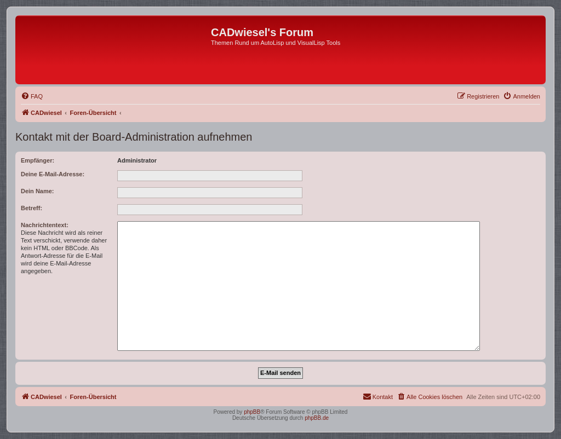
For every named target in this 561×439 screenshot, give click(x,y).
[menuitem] (32, 96)
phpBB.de (317, 418)
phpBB (252, 412)
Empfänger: (37, 160)
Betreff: (31, 208)
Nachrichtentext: (44, 225)
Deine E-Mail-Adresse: (52, 174)
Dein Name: (37, 191)
